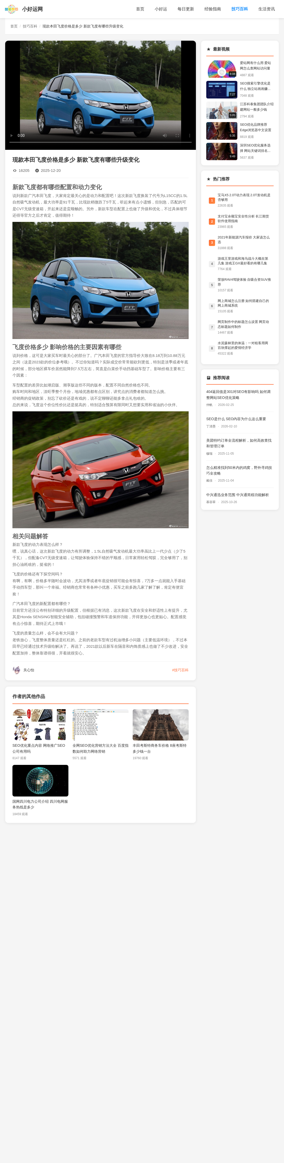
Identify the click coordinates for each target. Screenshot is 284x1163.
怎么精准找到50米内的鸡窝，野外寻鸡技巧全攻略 (239, 470)
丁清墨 (211, 426)
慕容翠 (211, 502)
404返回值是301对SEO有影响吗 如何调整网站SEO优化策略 (238, 394)
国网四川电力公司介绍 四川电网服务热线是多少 (40, 804)
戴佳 (209, 480)
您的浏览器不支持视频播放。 (100, 94)
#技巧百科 (180, 670)
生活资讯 (266, 9)
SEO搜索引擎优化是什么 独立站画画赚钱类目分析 (255, 87)
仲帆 (209, 404)
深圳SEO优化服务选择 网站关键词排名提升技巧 (255, 149)
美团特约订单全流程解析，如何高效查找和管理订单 (239, 443)
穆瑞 (209, 453)
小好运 (161, 9)
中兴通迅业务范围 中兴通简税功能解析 (237, 495)
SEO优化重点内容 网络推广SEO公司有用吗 (38, 748)
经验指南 (212, 9)
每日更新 (186, 9)
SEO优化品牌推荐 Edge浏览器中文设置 (255, 127)
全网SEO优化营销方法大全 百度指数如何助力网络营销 (101, 748)
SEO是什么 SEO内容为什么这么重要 (236, 419)
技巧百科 (239, 9)
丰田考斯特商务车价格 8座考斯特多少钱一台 (160, 748)
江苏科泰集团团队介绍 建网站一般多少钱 (257, 106)
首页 (140, 9)
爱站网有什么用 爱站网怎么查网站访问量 (255, 65)
